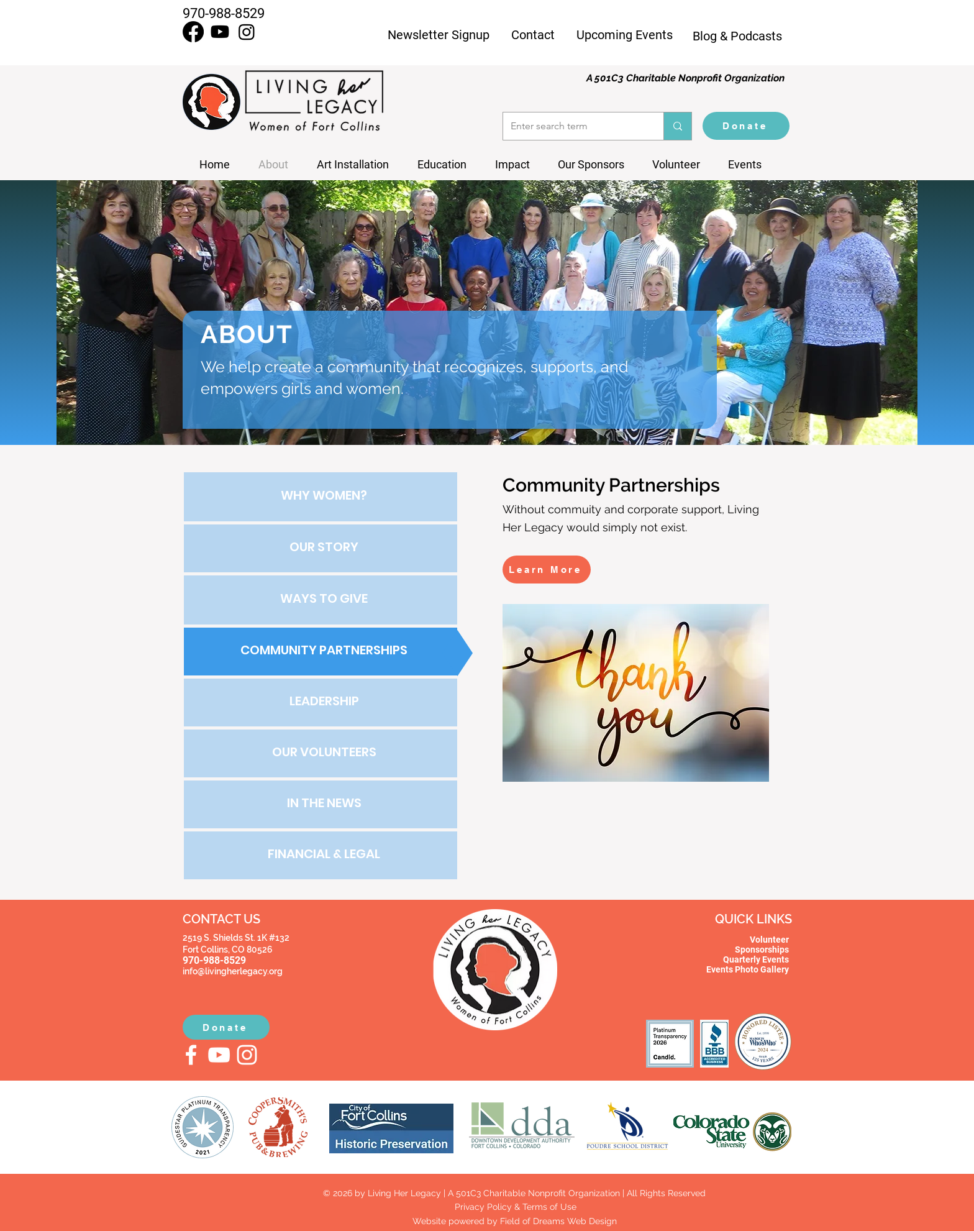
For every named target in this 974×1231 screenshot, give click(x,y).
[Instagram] (246, 31)
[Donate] (746, 126)
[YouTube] (219, 1054)
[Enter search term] (574, 126)
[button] (749, 164)
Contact (533, 34)
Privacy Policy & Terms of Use (514, 1207)
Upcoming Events (624, 34)
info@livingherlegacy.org (233, 971)
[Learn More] (547, 569)
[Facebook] (193, 31)
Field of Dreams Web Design (558, 1221)
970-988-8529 (224, 13)
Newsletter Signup (438, 34)
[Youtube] (219, 31)
